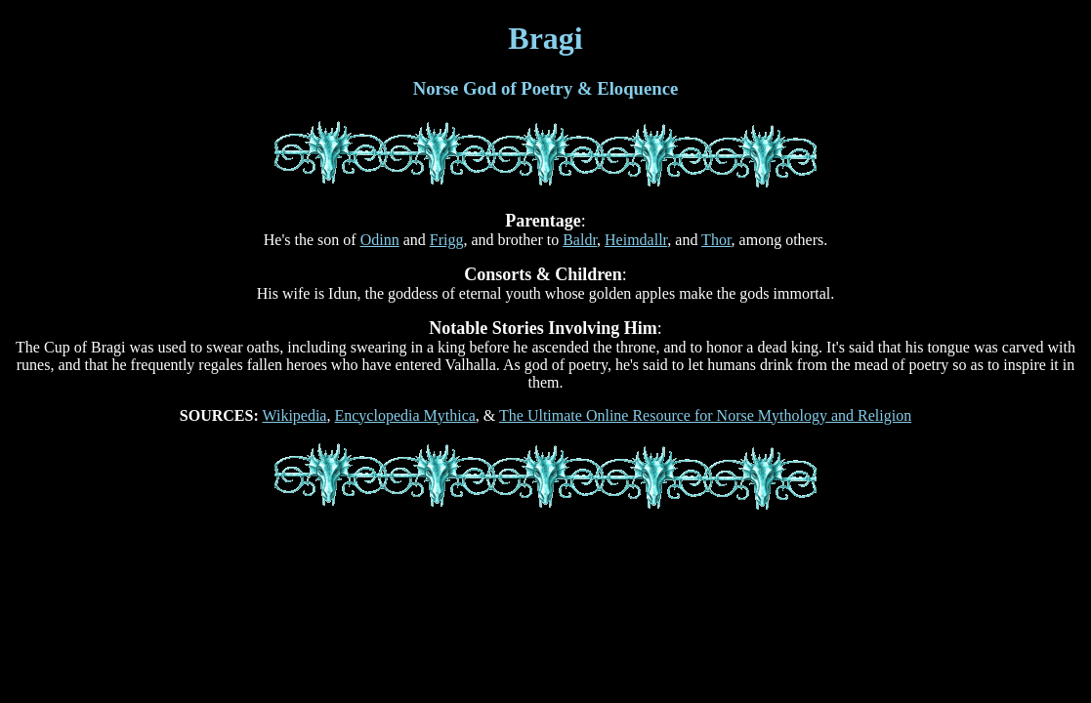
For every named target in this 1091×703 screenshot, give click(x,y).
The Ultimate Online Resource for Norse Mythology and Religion (705, 415)
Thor (716, 239)
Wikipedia (294, 415)
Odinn (379, 239)
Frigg (447, 239)
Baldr (580, 239)
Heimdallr (636, 239)
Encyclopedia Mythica (404, 415)
